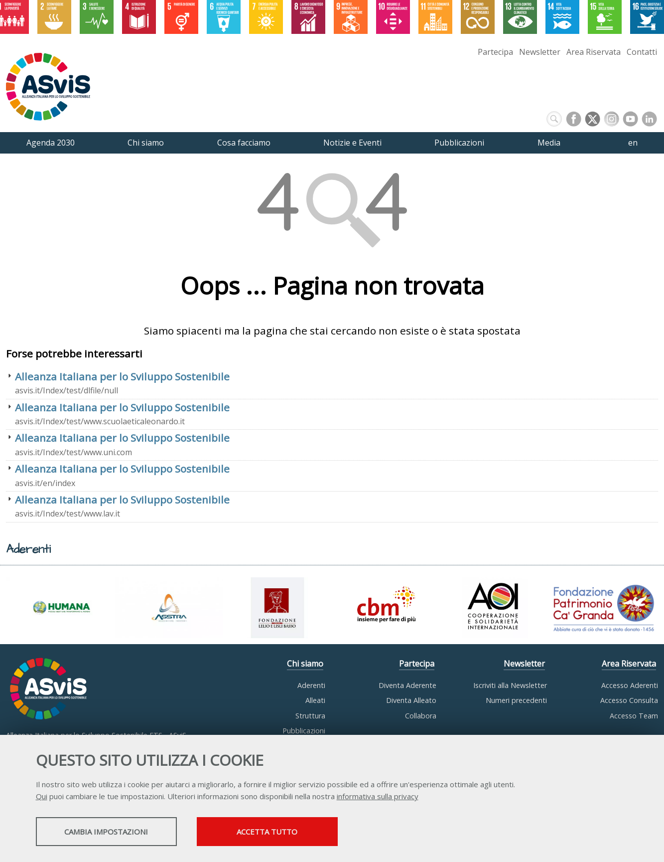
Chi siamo (305, 663)
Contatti (642, 51)
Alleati (315, 700)
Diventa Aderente (407, 685)
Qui (41, 797)
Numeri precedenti (516, 700)
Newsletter (539, 51)
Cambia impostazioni (114, 833)
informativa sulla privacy (377, 797)
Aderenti (311, 685)
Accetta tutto (293, 833)
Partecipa (495, 51)
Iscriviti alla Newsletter (510, 685)
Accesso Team (634, 715)
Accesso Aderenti (629, 685)
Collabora (420, 715)
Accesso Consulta (629, 700)
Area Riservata (593, 51)
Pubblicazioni (303, 730)
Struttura (310, 715)
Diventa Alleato (411, 700)
